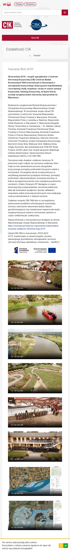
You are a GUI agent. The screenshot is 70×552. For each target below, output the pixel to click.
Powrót (37, 55)
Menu (35, 38)
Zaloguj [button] (19, 4)
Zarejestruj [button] (30, 4)
